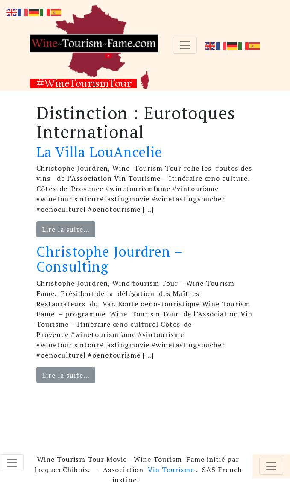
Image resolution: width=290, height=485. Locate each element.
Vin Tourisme (171, 469)
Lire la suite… (66, 229)
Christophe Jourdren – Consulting (109, 258)
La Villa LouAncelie (99, 152)
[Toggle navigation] (185, 45)
